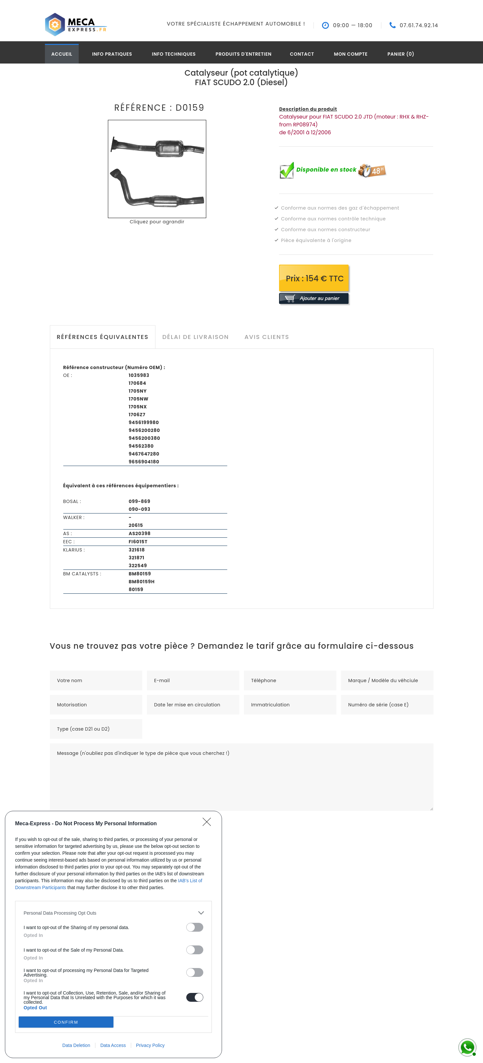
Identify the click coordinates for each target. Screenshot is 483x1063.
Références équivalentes (103, 337)
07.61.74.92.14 (419, 25)
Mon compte (351, 54)
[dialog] (113, 934)
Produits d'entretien (243, 54)
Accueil (61, 54)
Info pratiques (112, 54)
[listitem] (113, 912)
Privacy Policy (150, 1045)
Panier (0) (401, 54)
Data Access (113, 1045)
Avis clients (266, 337)
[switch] (194, 927)
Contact (302, 54)
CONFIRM (66, 1022)
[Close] (209, 824)
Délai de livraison (195, 337)
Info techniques (174, 54)
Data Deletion (76, 1045)
